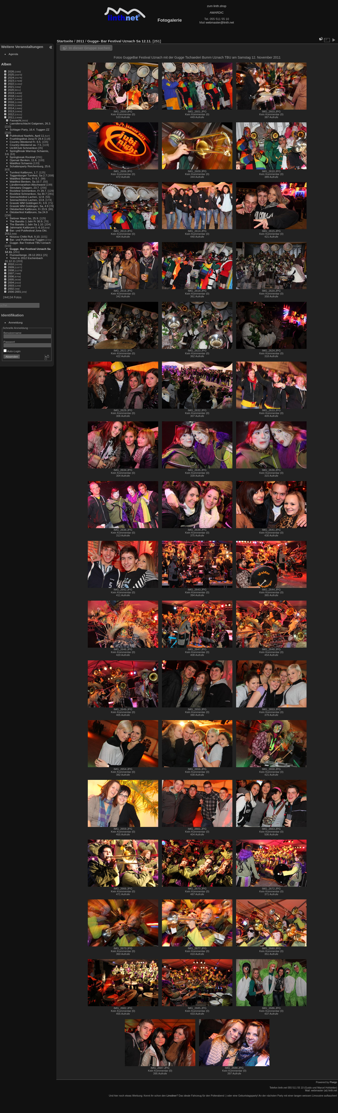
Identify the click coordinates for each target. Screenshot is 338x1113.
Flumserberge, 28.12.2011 (26, 254)
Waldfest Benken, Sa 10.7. (26, 181)
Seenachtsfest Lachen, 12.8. (27, 196)
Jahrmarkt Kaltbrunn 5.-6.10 (27, 227)
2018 (11, 95)
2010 (11, 264)
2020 (11, 89)
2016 (11, 102)
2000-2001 (14, 291)
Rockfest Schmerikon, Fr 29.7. (28, 190)
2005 (11, 279)
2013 (11, 111)
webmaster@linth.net (220, 22)
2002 (11, 288)
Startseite (65, 41)
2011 (11, 117)
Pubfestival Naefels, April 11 (27, 135)
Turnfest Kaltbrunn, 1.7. (24, 172)
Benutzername (13, 332)
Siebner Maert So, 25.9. (24, 218)
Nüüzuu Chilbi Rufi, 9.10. (25, 236)
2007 (11, 273)
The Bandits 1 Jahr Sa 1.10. (27, 224)
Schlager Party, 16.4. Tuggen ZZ (29, 129)
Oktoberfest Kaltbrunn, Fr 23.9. (29, 209)
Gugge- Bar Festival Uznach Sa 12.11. (119, 41)
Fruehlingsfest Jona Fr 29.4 (26, 138)
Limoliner (171, 1095)
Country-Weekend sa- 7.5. (26, 144)
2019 (11, 92)
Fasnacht (15, 120)
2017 (11, 98)
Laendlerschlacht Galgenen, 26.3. (30, 123)
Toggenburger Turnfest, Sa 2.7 (28, 175)
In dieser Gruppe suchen (89, 48)
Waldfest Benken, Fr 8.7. (25, 178)
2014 (11, 108)
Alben (6, 64)
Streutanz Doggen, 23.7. (25, 187)
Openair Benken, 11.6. (23, 160)
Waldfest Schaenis (21, 163)
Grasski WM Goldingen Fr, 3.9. (28, 202)
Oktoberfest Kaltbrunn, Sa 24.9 (29, 212)
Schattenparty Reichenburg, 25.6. (30, 166)
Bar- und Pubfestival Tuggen (27, 239)
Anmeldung (16, 322)
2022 (11, 83)
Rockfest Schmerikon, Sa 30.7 (28, 193)
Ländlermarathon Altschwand (27, 184)
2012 (11, 114)
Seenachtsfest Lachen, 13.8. (27, 199)
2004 (11, 282)
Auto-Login (12, 351)
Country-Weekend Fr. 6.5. (25, 141)
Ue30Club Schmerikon (23, 147)
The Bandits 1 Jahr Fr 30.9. (26, 221)
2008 (11, 270)
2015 (11, 105)
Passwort (9, 341)
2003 (11, 285)
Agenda (13, 54)
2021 (11, 86)
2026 (11, 71)
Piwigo (333, 1082)
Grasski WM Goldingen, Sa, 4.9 (29, 205)
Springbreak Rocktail (22, 157)
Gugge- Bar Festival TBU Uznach (30, 242)
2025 (11, 74)
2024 (11, 77)
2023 (11, 80)
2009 (11, 267)
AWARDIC (216, 12)
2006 (11, 276)
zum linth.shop (217, 6)
